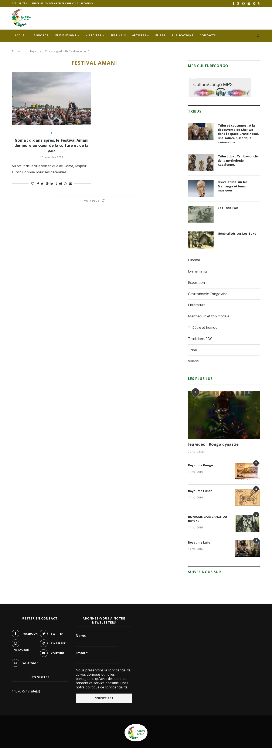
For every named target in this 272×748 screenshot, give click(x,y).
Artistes (139, 35)
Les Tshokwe (228, 208)
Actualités (19, 3)
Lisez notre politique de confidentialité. (102, 685)
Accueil (21, 35)
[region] (220, 87)
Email (82, 653)
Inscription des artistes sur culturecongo (62, 3)
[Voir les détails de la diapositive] (220, 87)
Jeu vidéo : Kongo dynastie (213, 444)
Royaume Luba (199, 542)
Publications (182, 35)
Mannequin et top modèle (208, 316)
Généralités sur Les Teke (237, 233)
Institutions (65, 35)
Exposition (196, 282)
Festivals (118, 35)
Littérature (196, 305)
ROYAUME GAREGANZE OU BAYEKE (207, 519)
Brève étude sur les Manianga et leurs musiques (233, 186)
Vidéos (193, 361)
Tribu (192, 350)
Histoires (93, 35)
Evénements (198, 271)
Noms (81, 636)
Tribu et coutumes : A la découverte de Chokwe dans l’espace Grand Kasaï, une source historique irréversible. (238, 133)
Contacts (208, 35)
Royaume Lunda (200, 491)
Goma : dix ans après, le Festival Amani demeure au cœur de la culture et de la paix (51, 145)
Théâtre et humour (203, 327)
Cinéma (194, 260)
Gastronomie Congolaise (208, 293)
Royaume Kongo (200, 465)
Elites (160, 35)
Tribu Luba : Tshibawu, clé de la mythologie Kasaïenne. (238, 160)
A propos (41, 35)
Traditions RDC (200, 338)
